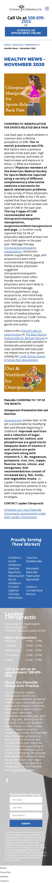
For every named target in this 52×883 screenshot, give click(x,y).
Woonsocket (16, 576)
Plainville (31, 572)
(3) (19, 299)
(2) (20, 229)
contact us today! (23, 770)
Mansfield (32, 579)
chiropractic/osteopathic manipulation (20, 249)
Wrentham (15, 598)
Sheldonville (34, 561)
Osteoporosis (13, 420)
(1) (14, 164)
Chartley (13, 594)
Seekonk (13, 568)
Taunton (32, 557)
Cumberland (34, 590)
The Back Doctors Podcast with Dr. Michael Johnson (25, 336)
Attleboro (14, 557)
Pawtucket (33, 576)
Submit (26, 823)
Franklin (13, 587)
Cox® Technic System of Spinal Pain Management (24, 358)
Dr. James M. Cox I (37, 855)
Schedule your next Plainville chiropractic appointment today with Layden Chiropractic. (25, 513)
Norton (31, 594)
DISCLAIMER (17, 850)
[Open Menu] (47, 8)
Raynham (14, 572)
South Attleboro (14, 563)
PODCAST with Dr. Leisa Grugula (23, 332)
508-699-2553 (33, 19)
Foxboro (31, 587)
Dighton (13, 590)
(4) (39, 478)
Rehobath (32, 568)
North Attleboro (14, 581)
